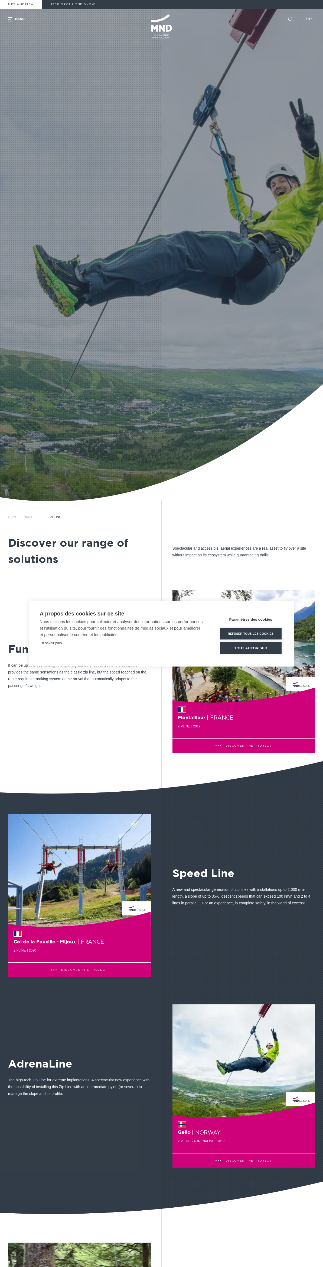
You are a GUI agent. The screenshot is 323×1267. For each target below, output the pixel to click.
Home (12, 517)
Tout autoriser (250, 649)
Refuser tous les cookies (250, 634)
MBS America (21, 4)
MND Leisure (34, 517)
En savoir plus (51, 643)
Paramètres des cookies (250, 620)
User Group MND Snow (72, 4)
